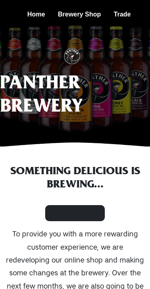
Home (36, 14)
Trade (122, 14)
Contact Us (75, 213)
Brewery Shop (79, 14)
